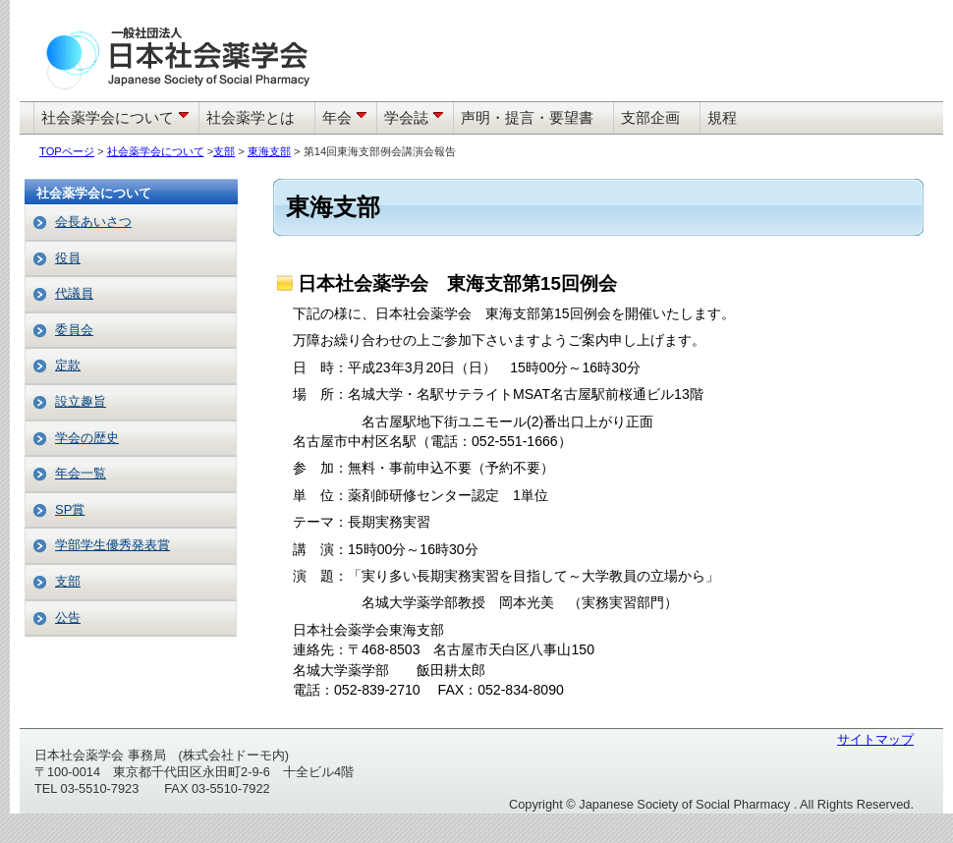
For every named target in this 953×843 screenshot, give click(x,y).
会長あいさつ (93, 221)
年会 (346, 117)
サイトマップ (875, 739)
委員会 (74, 329)
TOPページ (66, 151)
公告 (68, 617)
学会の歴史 (87, 437)
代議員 (74, 293)
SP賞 (69, 509)
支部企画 (650, 117)
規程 (722, 117)
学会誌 (416, 117)
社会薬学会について (117, 117)
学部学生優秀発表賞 (112, 544)
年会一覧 (80, 473)
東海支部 (269, 151)
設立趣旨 (80, 401)
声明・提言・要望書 (527, 117)
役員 (68, 258)
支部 (224, 151)
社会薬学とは (250, 117)
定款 (68, 365)
